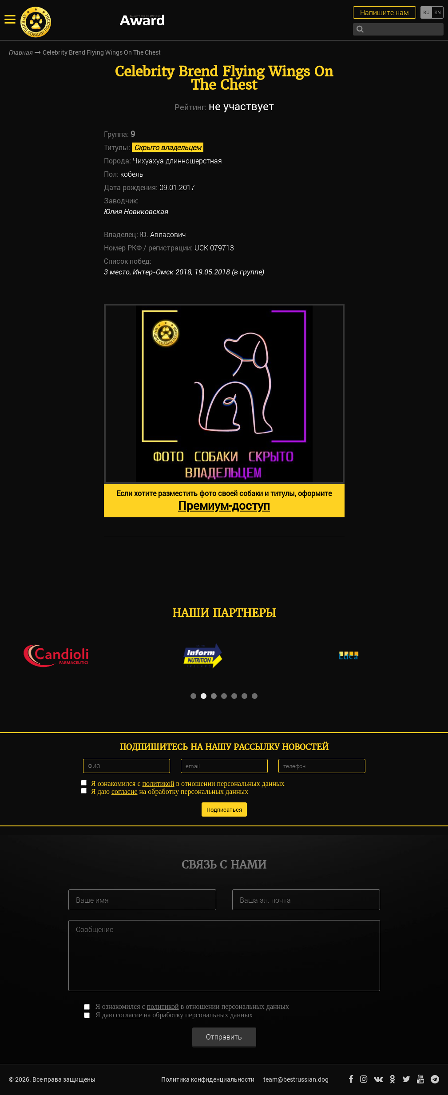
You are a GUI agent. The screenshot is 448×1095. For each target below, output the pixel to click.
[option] (224, 410)
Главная (21, 52)
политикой (158, 783)
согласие (124, 791)
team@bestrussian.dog (296, 1079)
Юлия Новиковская (136, 211)
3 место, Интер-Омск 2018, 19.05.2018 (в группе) (184, 272)
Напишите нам (384, 12)
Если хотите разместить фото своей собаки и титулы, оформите (224, 500)
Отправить (224, 1036)
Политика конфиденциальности (207, 1079)
